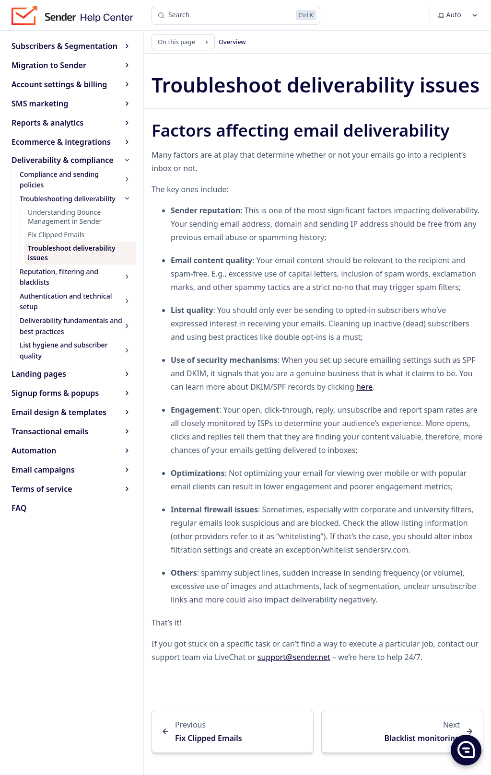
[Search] (236, 15)
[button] (465, 749)
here (364, 387)
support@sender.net (293, 657)
